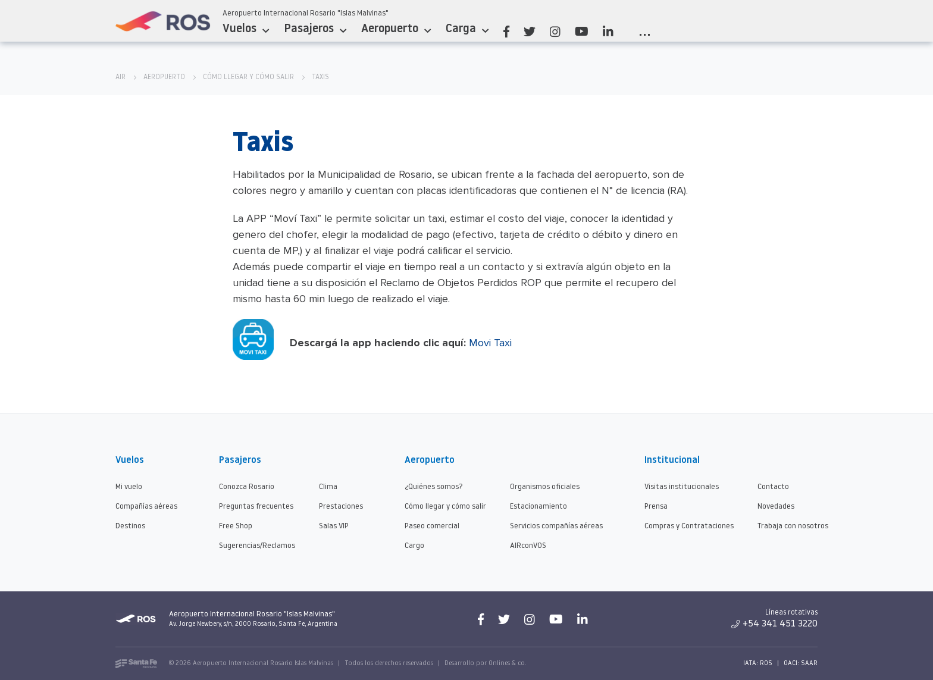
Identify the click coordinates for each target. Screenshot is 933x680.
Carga (467, 29)
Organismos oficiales (545, 487)
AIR (120, 77)
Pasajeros (315, 29)
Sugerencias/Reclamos (257, 546)
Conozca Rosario (246, 487)
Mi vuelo (128, 487)
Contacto (773, 487)
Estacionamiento (538, 506)
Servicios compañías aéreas (556, 526)
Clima (328, 487)
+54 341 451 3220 (774, 624)
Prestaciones (341, 506)
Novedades (775, 506)
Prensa (656, 506)
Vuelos (246, 29)
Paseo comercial (432, 526)
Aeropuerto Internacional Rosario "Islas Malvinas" (306, 13)
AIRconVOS (528, 546)
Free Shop (235, 526)
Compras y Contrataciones (689, 526)
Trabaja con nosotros (792, 526)
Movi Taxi (490, 342)
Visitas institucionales (681, 487)
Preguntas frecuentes (256, 506)
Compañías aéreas (146, 506)
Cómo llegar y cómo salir (248, 77)
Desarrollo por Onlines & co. (485, 663)
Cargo (414, 546)
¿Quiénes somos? (434, 487)
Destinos (130, 526)
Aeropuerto (396, 29)
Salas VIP (334, 526)
